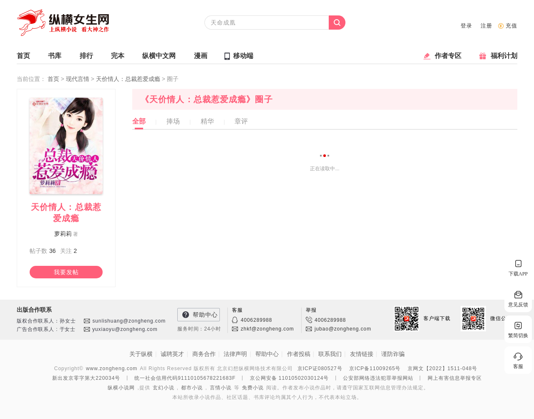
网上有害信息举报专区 (455, 378)
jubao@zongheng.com (343, 329)
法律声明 (235, 354)
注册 (486, 26)
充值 (511, 26)
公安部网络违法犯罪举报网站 (378, 378)
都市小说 (192, 388)
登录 (466, 26)
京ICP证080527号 (320, 368)
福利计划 (504, 57)
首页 (23, 57)
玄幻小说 (163, 388)
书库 (54, 57)
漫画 (200, 57)
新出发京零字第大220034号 (86, 378)
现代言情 (78, 79)
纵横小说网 (121, 388)
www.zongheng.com (111, 368)
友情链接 (361, 354)
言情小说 (221, 388)
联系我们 (330, 354)
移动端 (243, 55)
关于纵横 (141, 354)
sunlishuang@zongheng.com (129, 321)
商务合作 (204, 354)
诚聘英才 (172, 354)
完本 (117, 57)
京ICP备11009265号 (374, 368)
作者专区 (448, 57)
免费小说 (253, 388)
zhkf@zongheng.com (267, 329)
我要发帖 (66, 272)
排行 (86, 57)
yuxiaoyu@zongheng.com (124, 329)
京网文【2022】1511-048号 (442, 368)
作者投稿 (298, 354)
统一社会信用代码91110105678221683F (185, 378)
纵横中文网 (159, 57)
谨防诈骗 (393, 354)
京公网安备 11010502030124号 (289, 378)
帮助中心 (205, 314)
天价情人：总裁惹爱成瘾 (129, 79)
